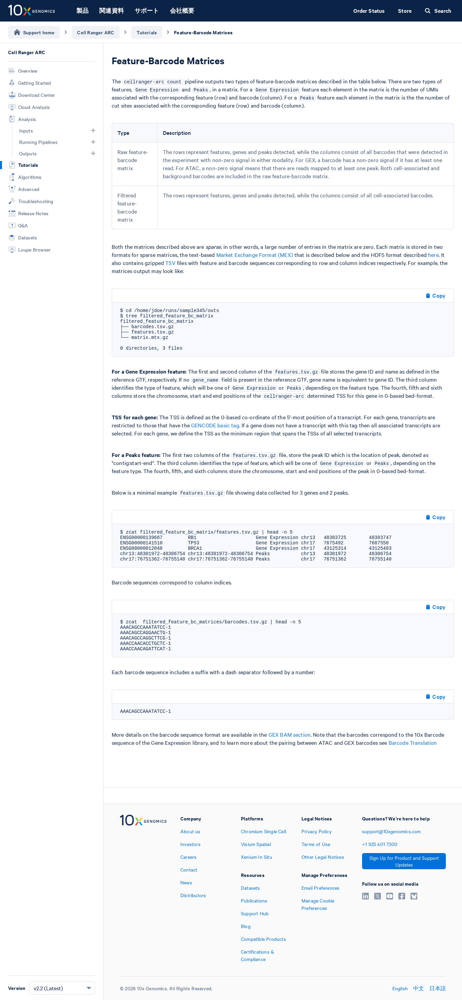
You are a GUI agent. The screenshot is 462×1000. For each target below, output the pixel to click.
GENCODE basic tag (215, 425)
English (400, 988)
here (433, 254)
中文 (418, 988)
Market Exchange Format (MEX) (254, 254)
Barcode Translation (413, 742)
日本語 (437, 988)
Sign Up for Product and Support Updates (404, 861)
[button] (93, 130)
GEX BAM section (290, 734)
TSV (170, 262)
